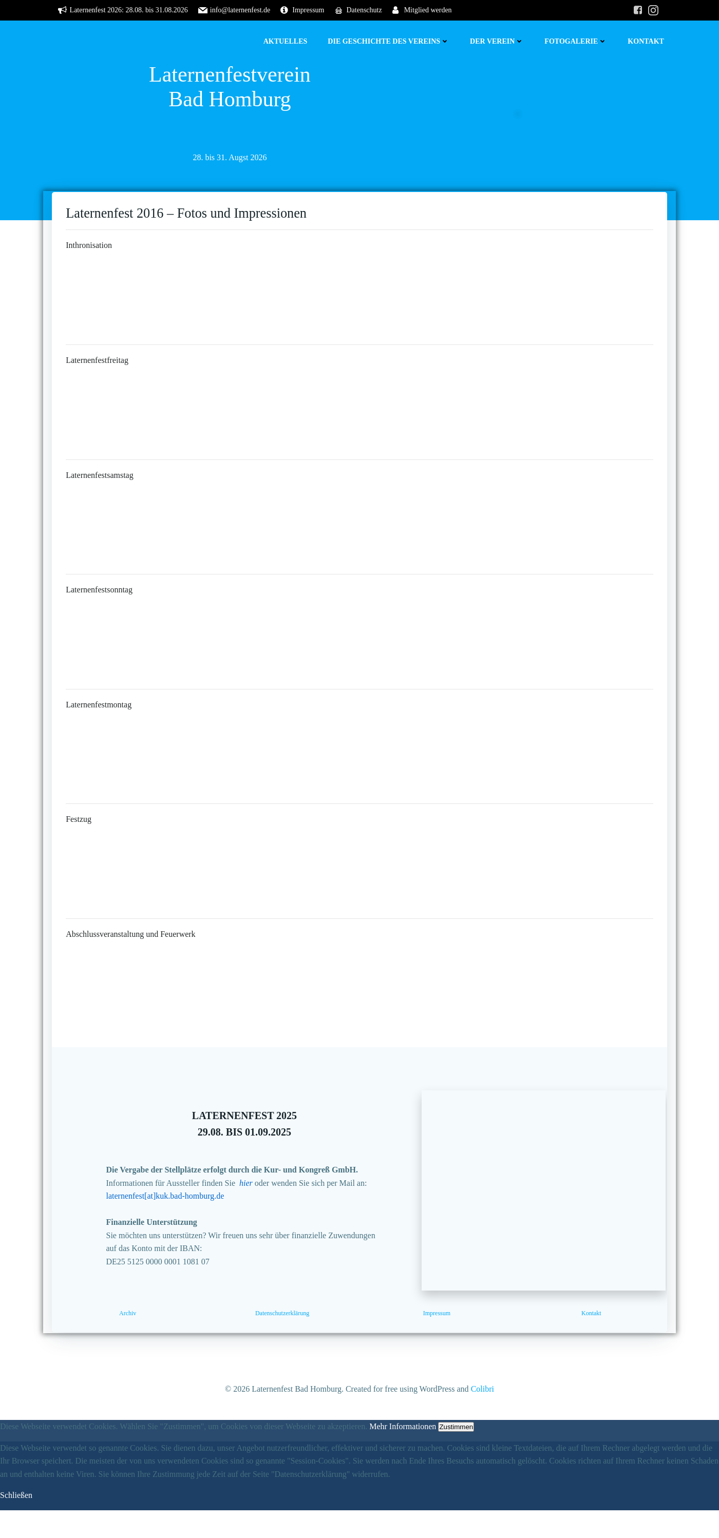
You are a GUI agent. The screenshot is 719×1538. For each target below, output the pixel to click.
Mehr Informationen (402, 1454)
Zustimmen (456, 1454)
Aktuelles (287, 41)
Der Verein (498, 41)
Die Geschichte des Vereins (390, 41)
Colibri (482, 1417)
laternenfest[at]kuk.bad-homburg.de (173, 1218)
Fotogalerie (577, 41)
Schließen (16, 1522)
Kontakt (647, 41)
